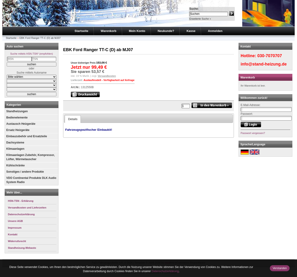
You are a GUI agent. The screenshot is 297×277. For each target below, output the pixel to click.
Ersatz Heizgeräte (17, 130)
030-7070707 (269, 55)
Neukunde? (166, 31)
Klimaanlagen (15, 148)
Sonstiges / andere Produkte (25, 171)
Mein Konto (137, 31)
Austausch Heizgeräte (20, 123)
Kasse (191, 31)
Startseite (81, 31)
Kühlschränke (15, 165)
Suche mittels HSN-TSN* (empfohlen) (31, 53)
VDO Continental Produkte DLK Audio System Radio (31, 180)
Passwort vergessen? (253, 133)
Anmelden (215, 31)
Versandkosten (107, 76)
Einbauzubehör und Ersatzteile (26, 136)
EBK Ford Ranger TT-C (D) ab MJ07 (40, 38)
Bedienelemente (17, 117)
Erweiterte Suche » (200, 18)
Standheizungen (17, 111)
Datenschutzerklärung (165, 271)
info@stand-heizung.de (264, 64)
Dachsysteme (15, 142)
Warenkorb (108, 31)
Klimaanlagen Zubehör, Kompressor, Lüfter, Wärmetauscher (30, 157)
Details (72, 119)
